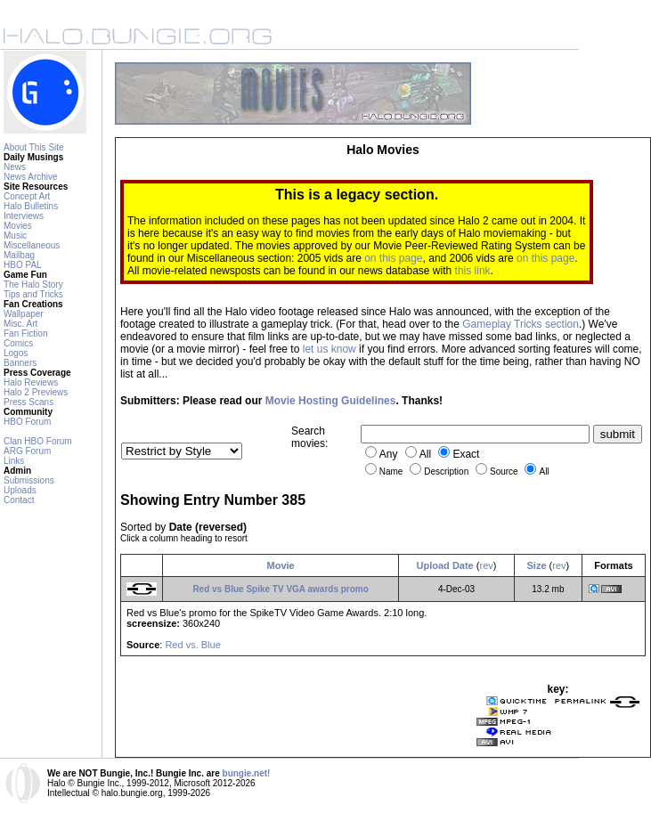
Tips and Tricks (33, 294)
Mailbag (19, 255)
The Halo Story (33, 284)
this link (473, 270)
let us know (329, 349)
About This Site (34, 147)
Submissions (29, 480)
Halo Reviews (31, 382)
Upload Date (445, 565)
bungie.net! (247, 773)
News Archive (31, 177)
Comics (18, 343)
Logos (16, 353)
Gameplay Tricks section (520, 324)
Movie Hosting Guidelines (330, 400)
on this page (393, 258)
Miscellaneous (32, 245)
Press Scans (28, 402)
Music (15, 235)
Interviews (24, 216)
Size (537, 565)
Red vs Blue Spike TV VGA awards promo (280, 589)
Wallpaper (24, 314)
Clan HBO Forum (38, 441)
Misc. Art (20, 324)
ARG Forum (27, 451)
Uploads (20, 490)
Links (14, 461)
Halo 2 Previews (36, 392)
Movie (281, 565)
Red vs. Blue (192, 644)
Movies (18, 226)
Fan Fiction (25, 333)
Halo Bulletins (31, 206)
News (15, 167)
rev (485, 565)
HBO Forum (27, 422)
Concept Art (27, 196)
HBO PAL (23, 265)
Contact (19, 500)
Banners (20, 363)
